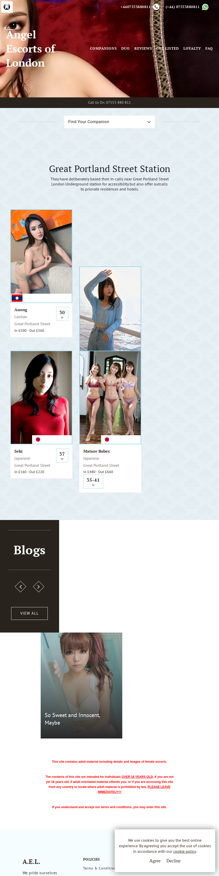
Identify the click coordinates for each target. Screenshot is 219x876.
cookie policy (184, 851)
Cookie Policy (95, 782)
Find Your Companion (88, 122)
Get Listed (167, 49)
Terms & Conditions (100, 763)
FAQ (209, 49)
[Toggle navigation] (83, 49)
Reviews (143, 49)
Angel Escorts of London (30, 49)
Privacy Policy (95, 772)
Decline (173, 860)
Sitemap (90, 791)
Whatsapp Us (148, 773)
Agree (154, 860)
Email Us (144, 763)
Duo (125, 49)
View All (28, 614)
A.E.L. (32, 756)
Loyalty (192, 49)
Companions (103, 49)
